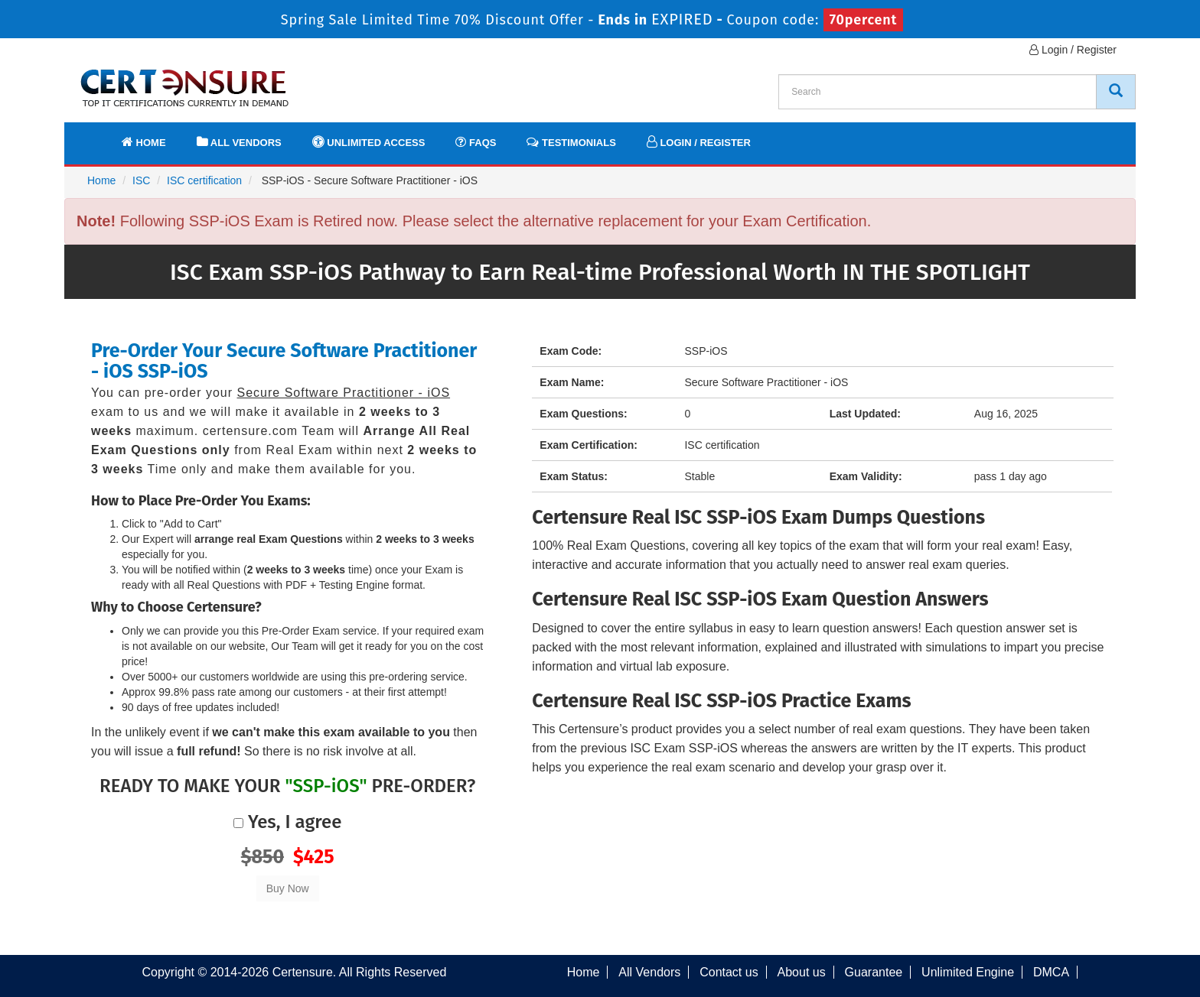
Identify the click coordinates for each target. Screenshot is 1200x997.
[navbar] (94, 135)
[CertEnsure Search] (1116, 91)
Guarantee (874, 972)
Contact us (728, 972)
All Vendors (239, 141)
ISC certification (204, 180)
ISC (141, 180)
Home (144, 141)
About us (802, 972)
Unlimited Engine (967, 972)
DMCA (1051, 972)
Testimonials (571, 141)
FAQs (475, 141)
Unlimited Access (369, 141)
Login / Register (1073, 50)
